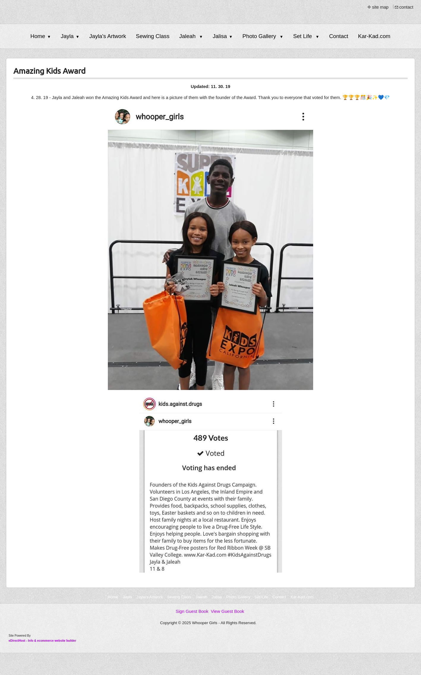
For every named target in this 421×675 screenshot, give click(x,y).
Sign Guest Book (192, 611)
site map (380, 7)
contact (406, 7)
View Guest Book (227, 611)
